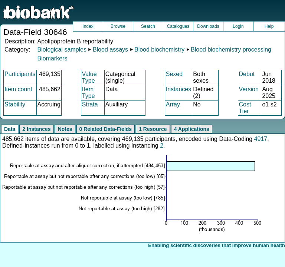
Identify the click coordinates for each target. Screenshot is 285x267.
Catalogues (178, 26)
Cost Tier (245, 107)
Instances (178, 89)
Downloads (208, 26)
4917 (261, 139)
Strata (90, 104)
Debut (247, 74)
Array (173, 104)
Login (238, 26)
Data (9, 129)
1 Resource (153, 129)
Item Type (88, 92)
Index (87, 26)
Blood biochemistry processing (231, 49)
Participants (20, 74)
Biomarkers (52, 58)
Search (148, 26)
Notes (65, 129)
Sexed (174, 74)
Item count (18, 89)
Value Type (89, 77)
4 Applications (191, 129)
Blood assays (110, 49)
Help (269, 26)
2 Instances (36, 129)
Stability (14, 104)
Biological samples (61, 49)
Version (249, 89)
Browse (118, 26)
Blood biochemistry (159, 49)
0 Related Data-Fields (105, 129)
